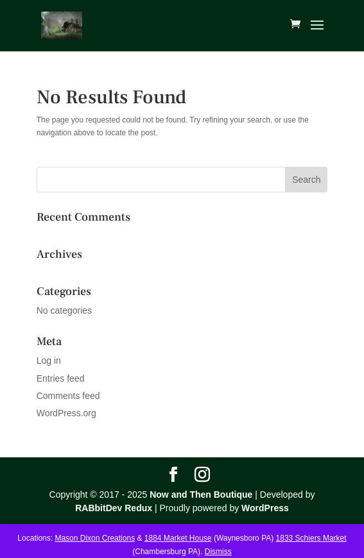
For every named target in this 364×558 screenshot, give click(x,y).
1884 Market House (178, 538)
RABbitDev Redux (113, 508)
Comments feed (68, 396)
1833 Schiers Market (311, 538)
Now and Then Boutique (201, 494)
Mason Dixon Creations (95, 538)
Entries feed (61, 378)
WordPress (265, 508)
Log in (49, 360)
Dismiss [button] (218, 551)
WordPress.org (66, 413)
